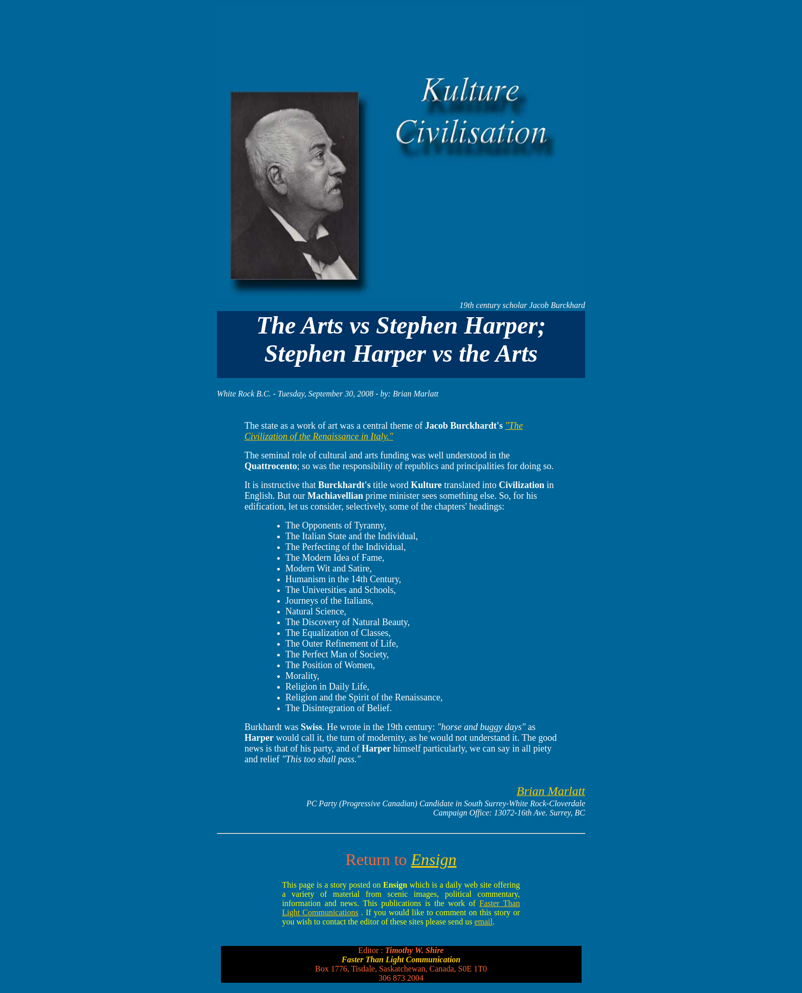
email (483, 921)
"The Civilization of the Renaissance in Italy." (383, 431)
